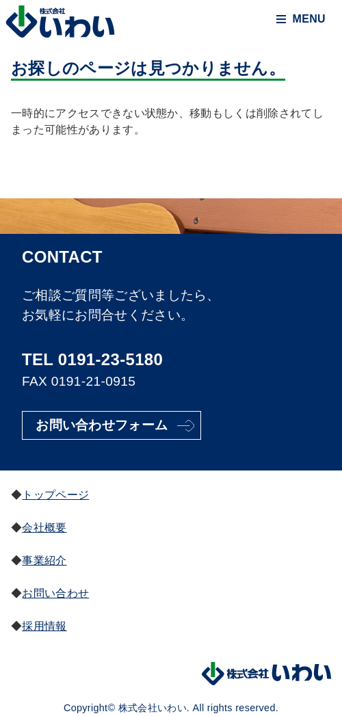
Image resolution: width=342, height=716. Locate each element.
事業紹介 (44, 560)
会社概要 (44, 527)
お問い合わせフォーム (102, 425)
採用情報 (44, 626)
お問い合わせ (55, 593)
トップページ (55, 495)
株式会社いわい (60, 22)
